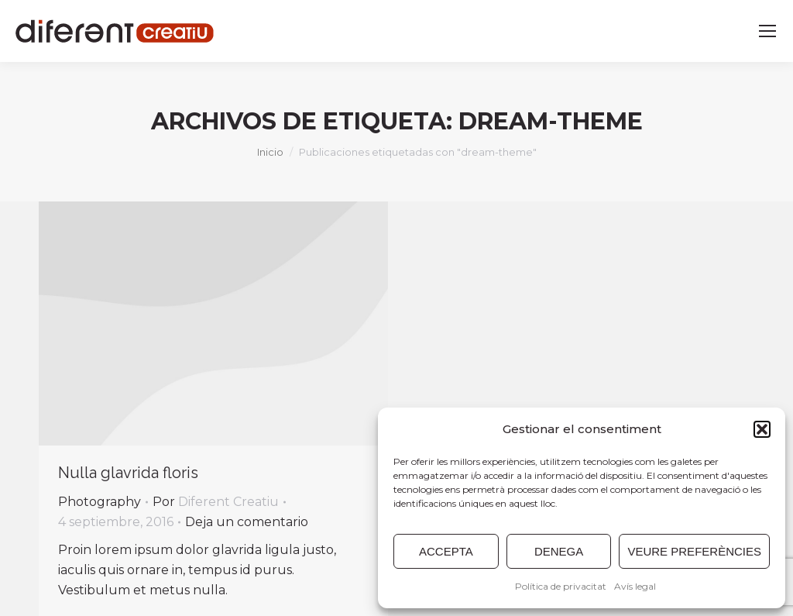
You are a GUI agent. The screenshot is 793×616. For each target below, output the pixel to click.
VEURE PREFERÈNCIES (694, 551)
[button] (762, 429)
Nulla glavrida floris (128, 472)
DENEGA (558, 551)
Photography (99, 501)
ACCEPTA (446, 551)
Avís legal (635, 586)
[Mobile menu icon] (767, 31)
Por (216, 501)
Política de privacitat (560, 586)
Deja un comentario (246, 521)
